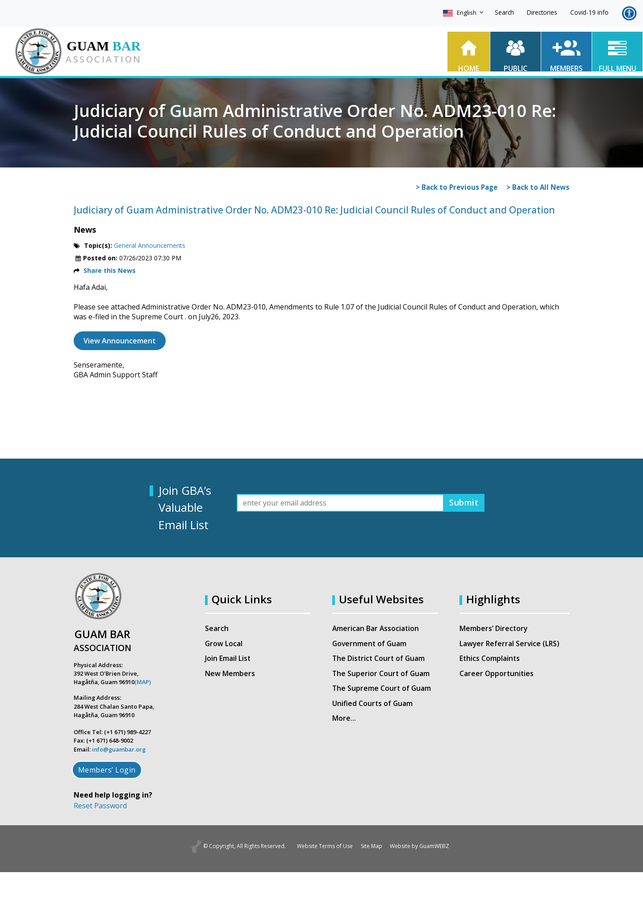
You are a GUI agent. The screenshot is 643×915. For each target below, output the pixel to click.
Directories (542, 12)
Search (504, 12)
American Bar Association (376, 629)
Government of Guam (370, 644)
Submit (462, 503)
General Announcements (149, 245)
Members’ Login (107, 770)
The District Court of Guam (379, 659)
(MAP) (142, 682)
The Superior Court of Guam (381, 674)
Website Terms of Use (320, 846)
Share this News (110, 270)
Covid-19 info (589, 12)
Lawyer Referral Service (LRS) (510, 644)
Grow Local (224, 644)
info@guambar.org (119, 749)
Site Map (371, 846)
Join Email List (228, 659)
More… (344, 720)
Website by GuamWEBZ (424, 846)
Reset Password (100, 806)
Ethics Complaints (490, 659)
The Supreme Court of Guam (382, 689)
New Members (230, 674)
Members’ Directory (493, 629)
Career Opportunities (497, 674)
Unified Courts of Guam (372, 705)
